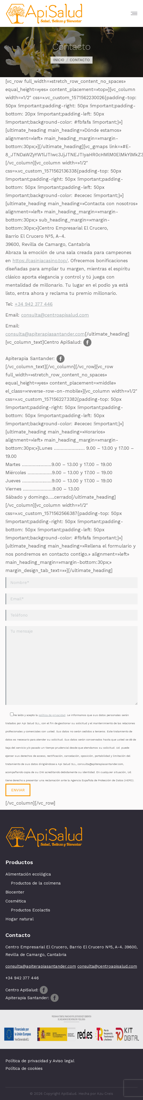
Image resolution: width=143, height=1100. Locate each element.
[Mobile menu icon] (134, 13)
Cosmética (15, 901)
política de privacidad (52, 715)
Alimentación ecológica (28, 874)
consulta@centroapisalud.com (55, 315)
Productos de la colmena (36, 883)
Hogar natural (19, 919)
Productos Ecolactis (30, 910)
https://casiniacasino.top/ (40, 260)
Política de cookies (24, 1068)
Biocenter (14, 892)
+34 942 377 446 (34, 304)
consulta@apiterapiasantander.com (45, 334)
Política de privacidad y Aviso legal (39, 1060)
